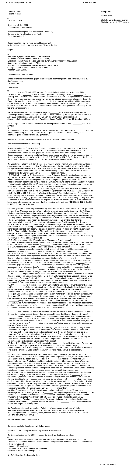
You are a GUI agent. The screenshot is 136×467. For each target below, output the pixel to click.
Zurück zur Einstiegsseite (13, 2)
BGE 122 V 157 (76, 202)
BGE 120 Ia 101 (58, 157)
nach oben (111, 464)
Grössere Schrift (89, 2)
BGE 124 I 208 (14, 186)
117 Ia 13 (31, 186)
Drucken (28, 2)
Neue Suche (106, 16)
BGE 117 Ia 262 (74, 191)
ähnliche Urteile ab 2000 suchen (115, 22)
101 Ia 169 (21, 193)
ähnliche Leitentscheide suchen (114, 20)
